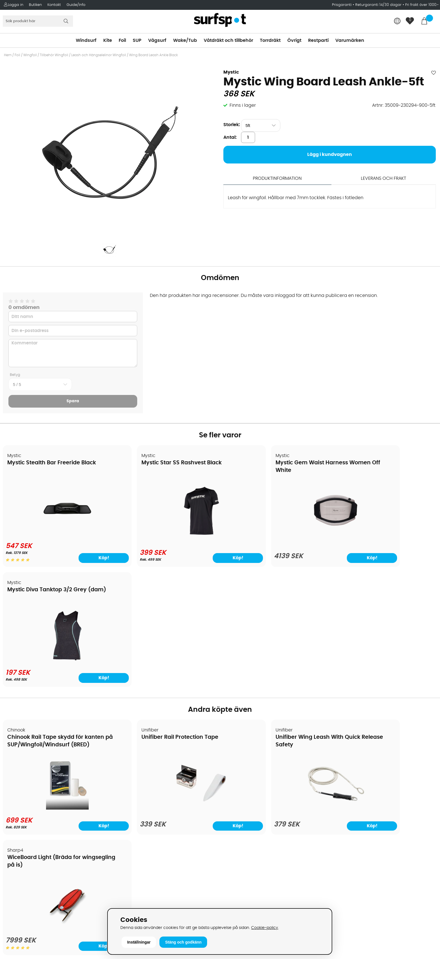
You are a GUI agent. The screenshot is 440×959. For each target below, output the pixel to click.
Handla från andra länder (34, 787)
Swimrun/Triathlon (243, 804)
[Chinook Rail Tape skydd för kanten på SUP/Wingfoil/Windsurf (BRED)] (55, 688)
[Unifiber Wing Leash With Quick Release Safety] (275, 690)
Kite (107, 40)
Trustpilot (342, 880)
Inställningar (138, 942)
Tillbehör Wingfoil (54, 55)
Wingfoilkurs (19, 846)
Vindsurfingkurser (25, 838)
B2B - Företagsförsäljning (33, 804)
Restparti (318, 40)
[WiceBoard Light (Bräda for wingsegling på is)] (384, 688)
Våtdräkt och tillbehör (228, 40)
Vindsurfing (236, 754)
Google (340, 824)
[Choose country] (397, 21)
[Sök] (38, 21)
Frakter (13, 779)
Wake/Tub (185, 40)
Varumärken (349, 40)
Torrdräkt (270, 40)
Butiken (35, 5)
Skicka (421, 784)
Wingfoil (30, 55)
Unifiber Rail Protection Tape (156, 617)
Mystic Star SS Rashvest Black (158, 463)
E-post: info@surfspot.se (142, 905)
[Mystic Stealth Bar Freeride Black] (55, 534)
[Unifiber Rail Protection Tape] (165, 690)
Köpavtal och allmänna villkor (39, 762)
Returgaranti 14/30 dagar (378, 5)
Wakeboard (236, 779)
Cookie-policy (264, 928)
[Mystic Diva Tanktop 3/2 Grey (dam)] (384, 536)
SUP (137, 40)
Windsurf (86, 40)
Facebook (343, 852)
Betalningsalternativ (28, 771)
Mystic (231, 72)
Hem (8, 55)
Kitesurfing (235, 762)
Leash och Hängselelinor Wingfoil (98, 55)
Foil (122, 40)
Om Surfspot (19, 754)
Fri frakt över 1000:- (422, 5)
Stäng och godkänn (183, 942)
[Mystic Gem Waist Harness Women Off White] (275, 537)
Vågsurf (157, 40)
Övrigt (294, 40)
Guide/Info (76, 5)
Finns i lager (243, 105)
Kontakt (54, 5)
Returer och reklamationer (35, 796)
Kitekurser (16, 830)
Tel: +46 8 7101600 (134, 897)
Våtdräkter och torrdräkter (252, 796)
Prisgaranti (342, 5)
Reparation (18, 821)
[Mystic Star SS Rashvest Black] (165, 536)
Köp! (84, 558)
